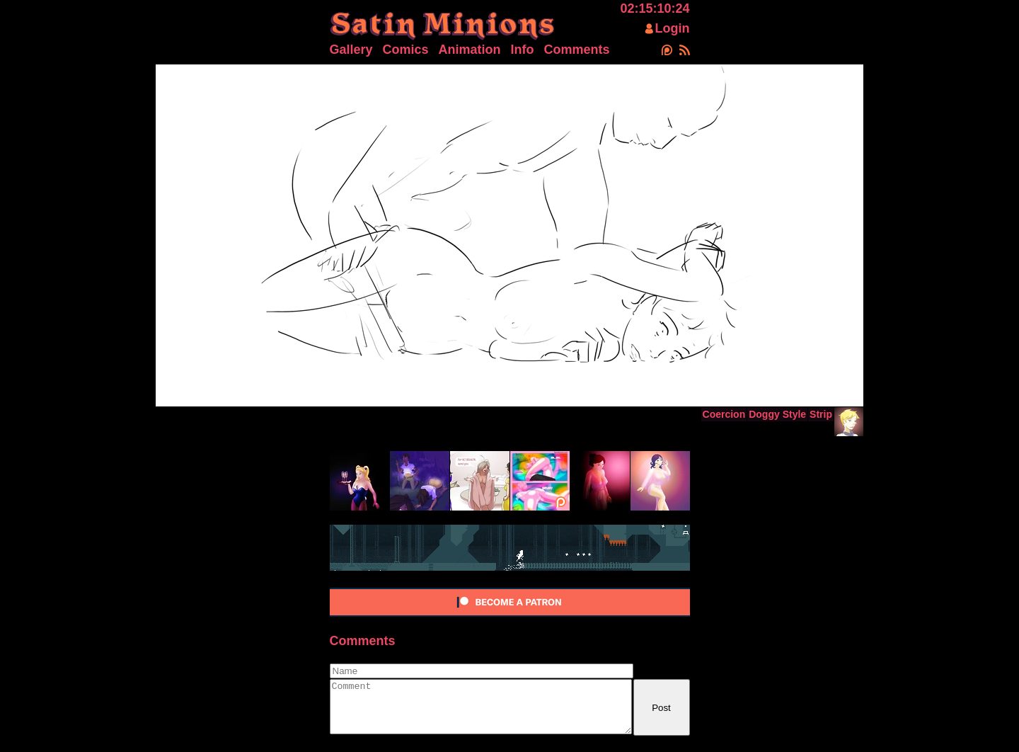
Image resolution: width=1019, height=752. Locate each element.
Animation (470, 49)
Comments (577, 49)
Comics (406, 49)
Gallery (351, 49)
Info (522, 49)
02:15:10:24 (654, 8)
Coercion (724, 414)
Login (672, 28)
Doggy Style (777, 414)
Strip (821, 414)
